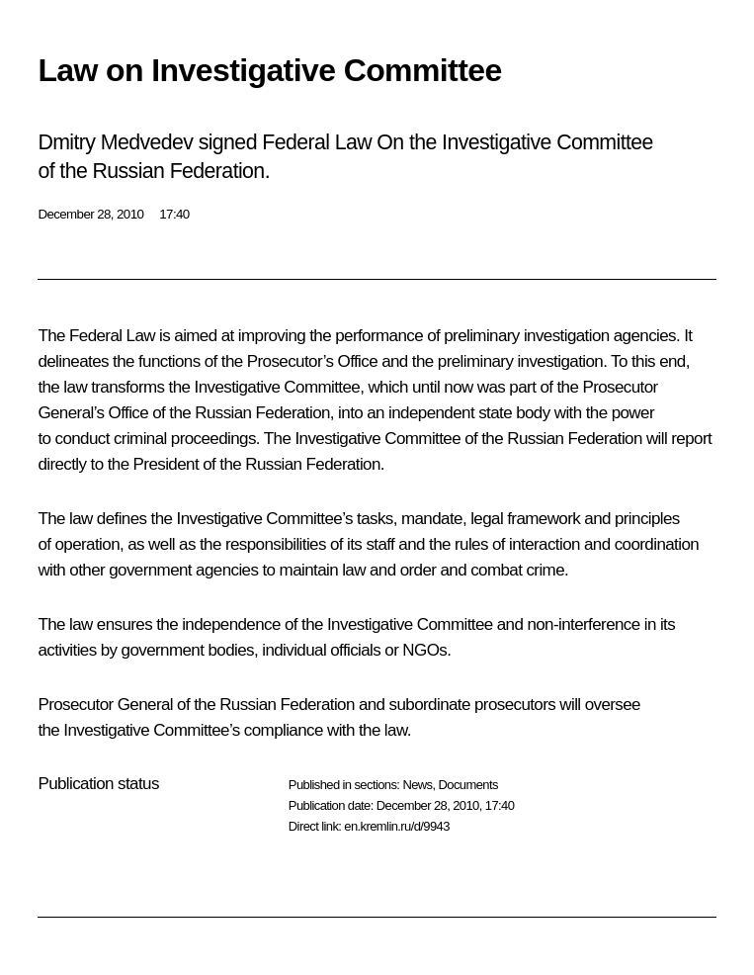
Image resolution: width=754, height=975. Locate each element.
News (417, 784)
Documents (468, 784)
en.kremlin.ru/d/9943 (397, 826)
